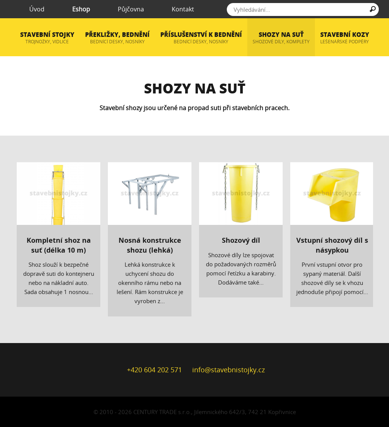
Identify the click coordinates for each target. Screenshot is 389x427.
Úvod (31, 9)
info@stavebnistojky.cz (228, 369)
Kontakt (177, 9)
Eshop (76, 9)
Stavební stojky (47, 37)
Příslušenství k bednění (201, 37)
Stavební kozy (344, 37)
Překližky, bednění (117, 37)
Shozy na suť (281, 37)
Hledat (373, 10)
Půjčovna (126, 9)
